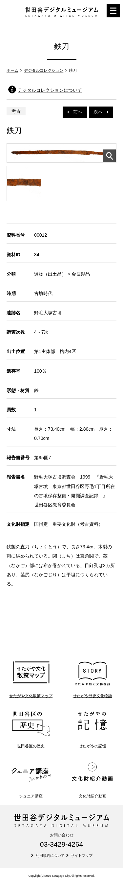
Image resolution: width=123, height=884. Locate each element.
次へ (101, 111)
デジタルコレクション (43, 70)
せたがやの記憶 (92, 729)
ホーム (12, 70)
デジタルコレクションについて (50, 90)
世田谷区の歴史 (31, 729)
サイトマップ (81, 855)
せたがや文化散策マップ (30, 679)
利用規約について (50, 855)
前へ (74, 111)
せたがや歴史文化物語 (92, 679)
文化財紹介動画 (92, 779)
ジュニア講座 (31, 779)
